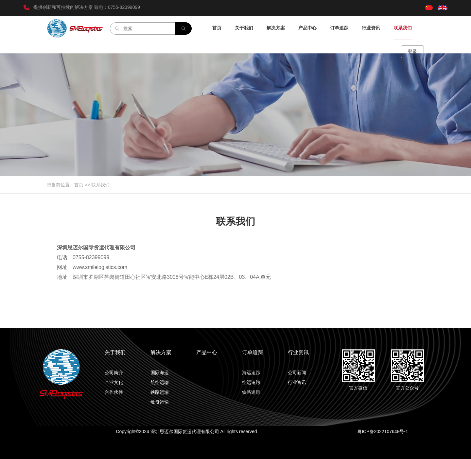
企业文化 (114, 382)
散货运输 (159, 402)
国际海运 (159, 372)
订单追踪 (339, 27)
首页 (216, 27)
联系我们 (402, 27)
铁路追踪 (251, 392)
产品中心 (307, 27)
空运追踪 (251, 382)
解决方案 (276, 27)
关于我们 (244, 27)
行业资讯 (371, 27)
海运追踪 (251, 372)
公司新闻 (297, 372)
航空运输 (159, 382)
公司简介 (114, 372)
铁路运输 (159, 392)
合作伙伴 (114, 392)
